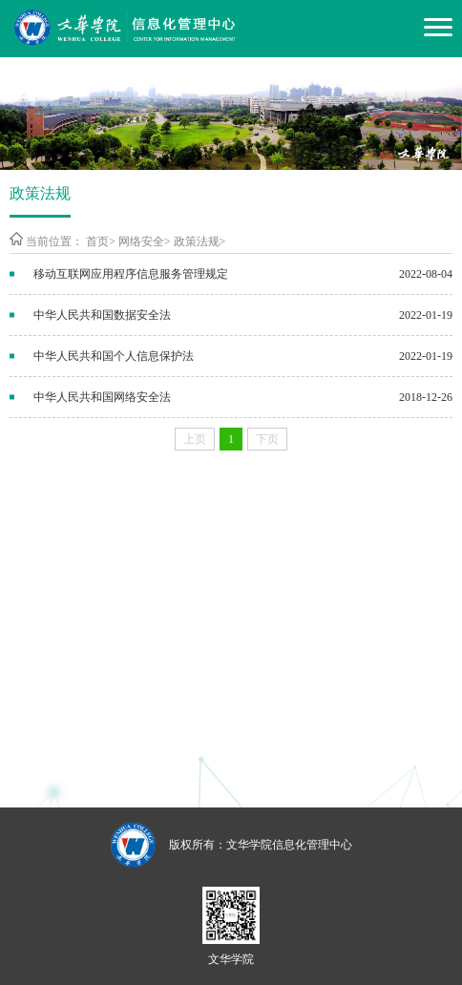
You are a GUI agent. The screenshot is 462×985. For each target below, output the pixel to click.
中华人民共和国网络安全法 (102, 397)
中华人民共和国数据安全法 (102, 315)
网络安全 (141, 241)
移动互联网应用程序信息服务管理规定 (130, 274)
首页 (97, 241)
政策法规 (197, 241)
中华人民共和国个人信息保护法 (113, 356)
